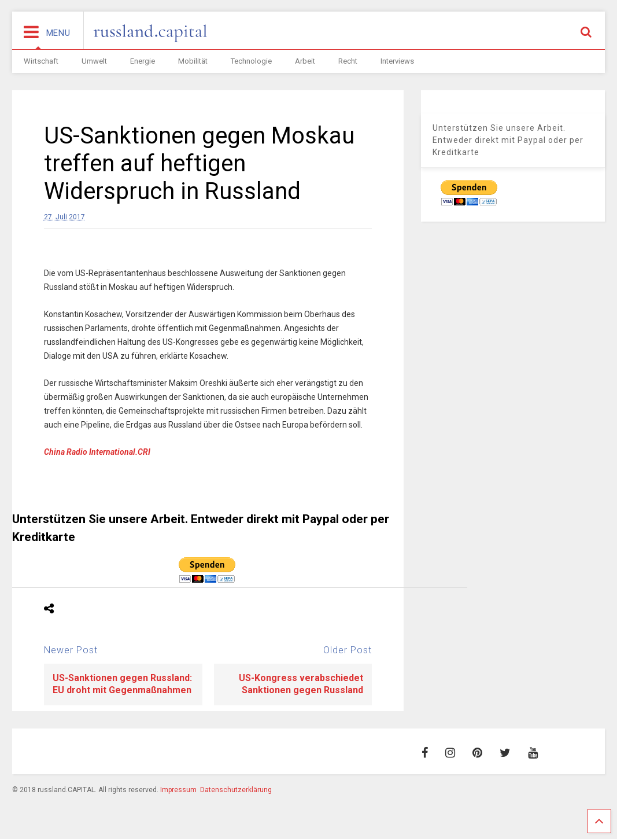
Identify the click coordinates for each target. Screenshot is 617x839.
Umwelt (94, 61)
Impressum (178, 790)
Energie (142, 61)
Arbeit (305, 61)
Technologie (251, 61)
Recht (347, 61)
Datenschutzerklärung (236, 790)
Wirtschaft (41, 61)
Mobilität (193, 61)
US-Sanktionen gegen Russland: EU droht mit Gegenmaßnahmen (122, 684)
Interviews (397, 61)
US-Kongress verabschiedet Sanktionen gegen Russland (301, 684)
